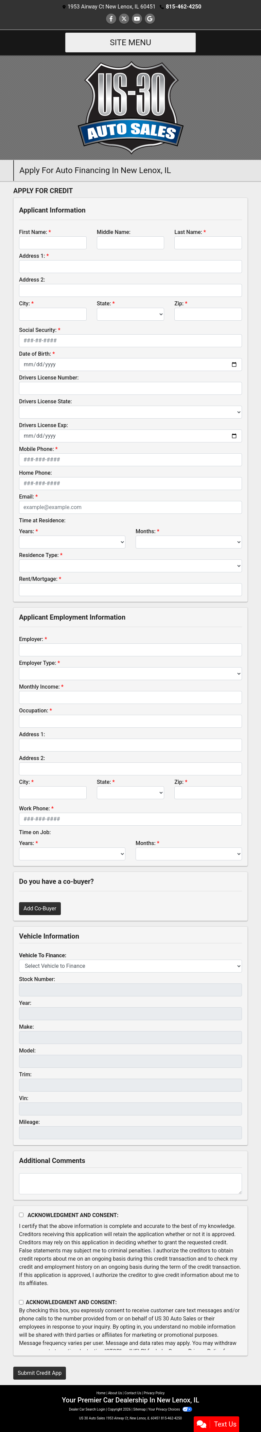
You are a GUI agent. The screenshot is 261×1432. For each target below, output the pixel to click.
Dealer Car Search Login (87, 1409)
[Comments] (130, 1183)
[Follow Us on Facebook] (111, 19)
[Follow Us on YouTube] (137, 19)
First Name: (33, 232)
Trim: (25, 1074)
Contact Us (132, 1393)
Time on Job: (35, 832)
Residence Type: (39, 555)
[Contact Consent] (21, 1302)
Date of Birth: (35, 354)
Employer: (31, 639)
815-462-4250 (183, 6)
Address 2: (32, 279)
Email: (26, 496)
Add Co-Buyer (39, 908)
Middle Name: (113, 232)
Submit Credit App (40, 1373)
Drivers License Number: (49, 377)
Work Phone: (34, 808)
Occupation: (33, 710)
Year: (25, 1003)
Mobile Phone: (36, 449)
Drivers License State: (45, 401)
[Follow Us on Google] (150, 19)
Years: (26, 531)
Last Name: (188, 232)
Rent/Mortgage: (38, 579)
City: (24, 303)
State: (104, 303)
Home (101, 1393)
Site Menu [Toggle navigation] (130, 42)
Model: (27, 1050)
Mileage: (29, 1122)
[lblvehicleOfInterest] (130, 966)
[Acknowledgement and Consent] (21, 1215)
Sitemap (139, 1409)
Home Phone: (35, 473)
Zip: (179, 303)
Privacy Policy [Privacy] (154, 1393)
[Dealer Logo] (130, 107)
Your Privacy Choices (170, 1409)
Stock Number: (37, 979)
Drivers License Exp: (43, 425)
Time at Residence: (42, 520)
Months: (146, 531)
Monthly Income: (39, 687)
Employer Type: (37, 663)
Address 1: (32, 256)
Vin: (24, 1098)
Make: (26, 1027)
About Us (115, 1393)
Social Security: (38, 330)
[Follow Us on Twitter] (124, 19)
